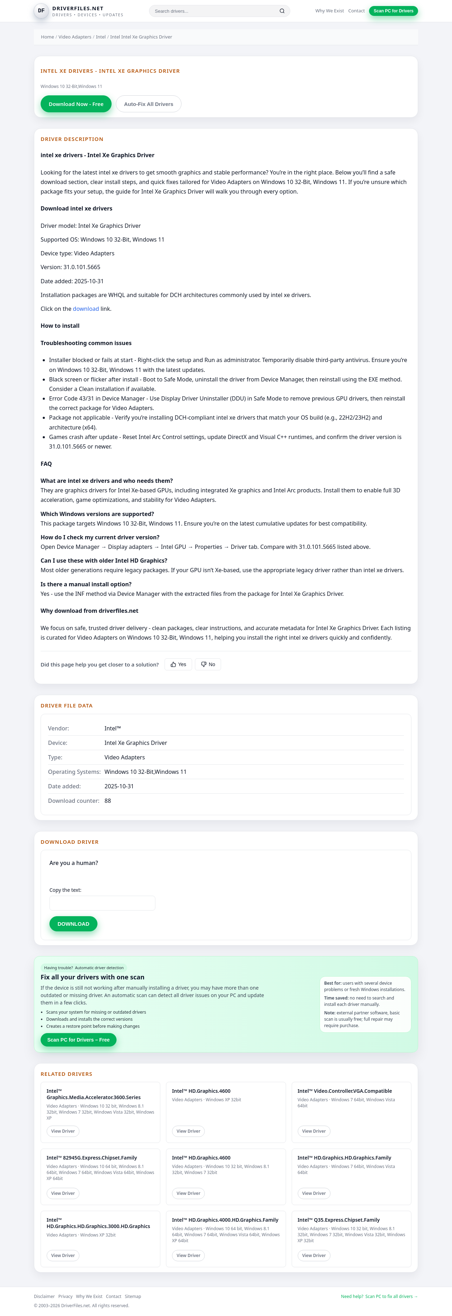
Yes (178, 664)
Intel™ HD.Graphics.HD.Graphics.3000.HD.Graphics (98, 1222)
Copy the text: (65, 890)
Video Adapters (75, 37)
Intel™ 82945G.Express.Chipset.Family (92, 1157)
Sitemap (133, 1296)
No (208, 664)
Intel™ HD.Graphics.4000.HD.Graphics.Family (225, 1219)
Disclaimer (44, 1296)
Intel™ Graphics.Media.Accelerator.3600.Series (94, 1094)
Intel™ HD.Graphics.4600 (201, 1090)
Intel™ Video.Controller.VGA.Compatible (345, 1090)
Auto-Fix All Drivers (148, 104)
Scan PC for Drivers (394, 10)
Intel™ (113, 728)
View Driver (63, 1131)
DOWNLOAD (73, 924)
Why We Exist (329, 10)
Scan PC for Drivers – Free (78, 1040)
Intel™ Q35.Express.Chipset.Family (339, 1219)
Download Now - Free (76, 103)
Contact (356, 10)
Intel (101, 37)
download (86, 309)
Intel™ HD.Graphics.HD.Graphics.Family (344, 1157)
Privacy (65, 1296)
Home (47, 37)
